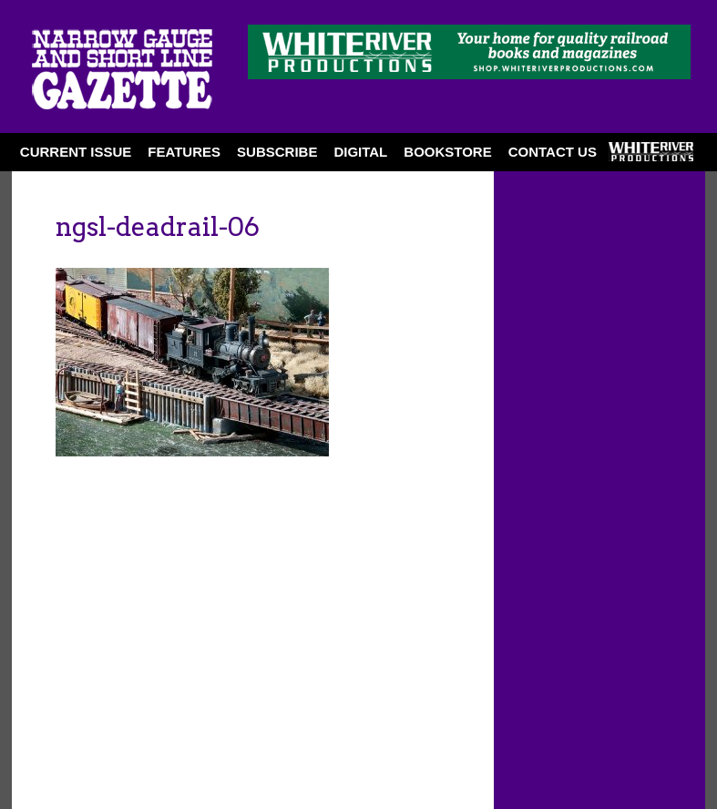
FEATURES (184, 151)
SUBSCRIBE (277, 151)
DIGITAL (360, 151)
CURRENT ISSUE (76, 151)
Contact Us (552, 151)
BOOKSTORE (447, 151)
